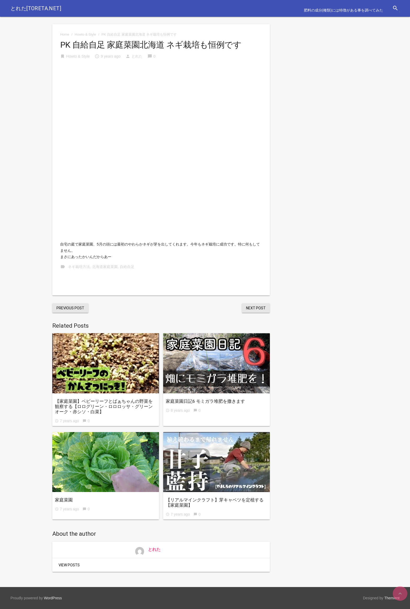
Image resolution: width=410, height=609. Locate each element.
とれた (137, 56)
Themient (392, 598)
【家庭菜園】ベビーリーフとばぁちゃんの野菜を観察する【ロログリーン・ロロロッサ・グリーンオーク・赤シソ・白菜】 (104, 406)
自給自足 (127, 267)
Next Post (256, 308)
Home (64, 34)
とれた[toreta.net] (35, 8)
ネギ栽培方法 (79, 267)
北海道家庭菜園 (105, 267)
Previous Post (70, 308)
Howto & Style (85, 34)
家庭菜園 (64, 499)
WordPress (53, 598)
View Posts (69, 565)
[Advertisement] (161, 103)
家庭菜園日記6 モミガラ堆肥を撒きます (205, 401)
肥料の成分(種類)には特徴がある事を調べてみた (343, 10)
